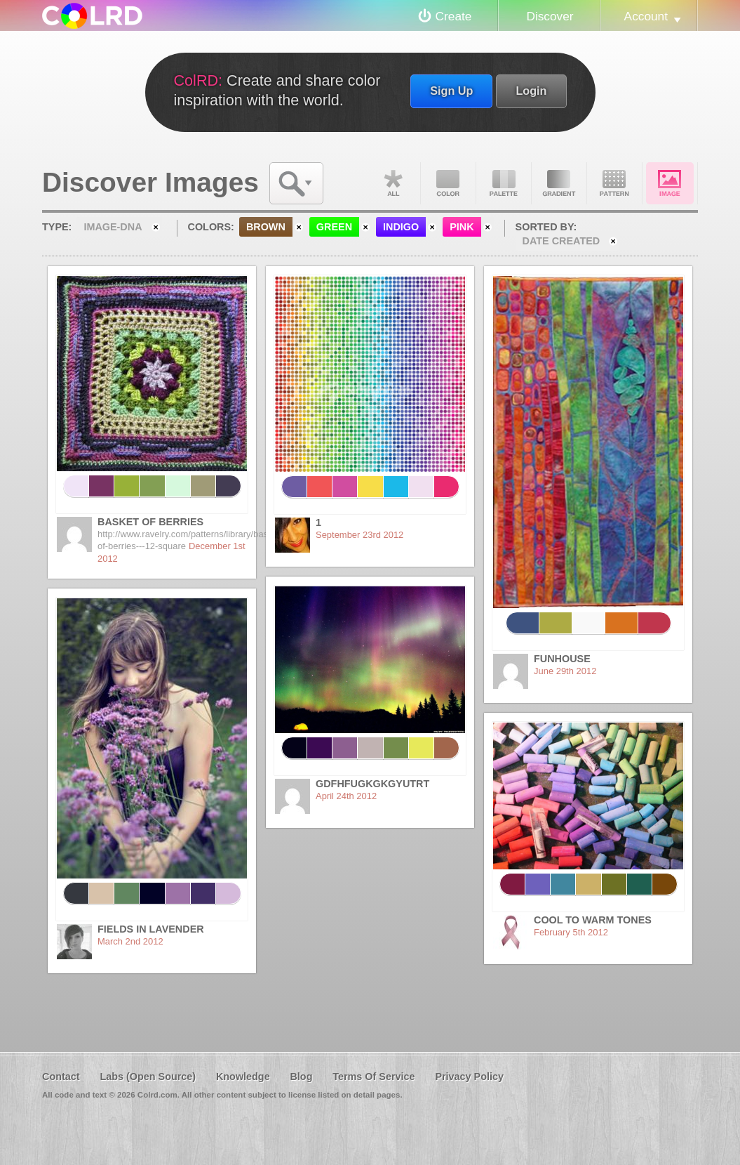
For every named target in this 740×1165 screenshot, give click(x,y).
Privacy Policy (469, 1076)
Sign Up (451, 90)
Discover (549, 16)
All (393, 183)
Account (646, 16)
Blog (301, 1076)
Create (454, 16)
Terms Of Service (373, 1076)
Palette (503, 183)
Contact (61, 1076)
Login (531, 90)
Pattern (614, 183)
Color (448, 183)
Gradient (559, 183)
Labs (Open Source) (148, 1076)
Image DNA (670, 183)
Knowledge (243, 1076)
